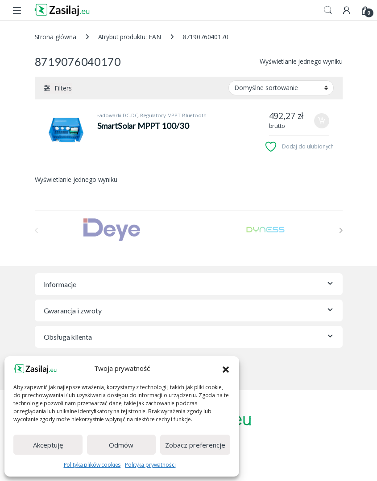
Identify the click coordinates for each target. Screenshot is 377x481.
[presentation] (341, 230)
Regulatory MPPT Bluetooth (173, 115)
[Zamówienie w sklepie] (281, 87)
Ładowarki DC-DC (117, 115)
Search (328, 10)
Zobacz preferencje (195, 444)
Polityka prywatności (150, 465)
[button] (225, 368)
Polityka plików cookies (92, 465)
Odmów (121, 444)
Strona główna (55, 37)
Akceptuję (48, 444)
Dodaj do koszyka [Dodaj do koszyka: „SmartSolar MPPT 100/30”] (321, 120)
